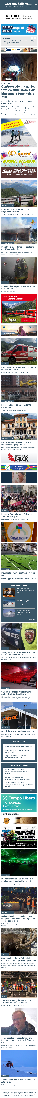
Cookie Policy (30, 1095)
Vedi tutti (32, 790)
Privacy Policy (23, 1095)
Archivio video (31, 619)
